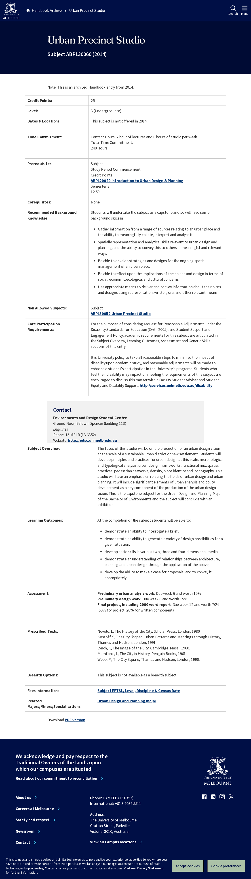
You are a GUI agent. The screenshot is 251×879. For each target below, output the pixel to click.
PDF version (75, 719)
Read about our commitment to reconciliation (56, 778)
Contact (23, 842)
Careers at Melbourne (35, 808)
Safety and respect (33, 819)
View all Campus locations (113, 842)
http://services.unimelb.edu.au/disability (176, 385)
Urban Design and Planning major (126, 700)
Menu (244, 10)
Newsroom (25, 831)
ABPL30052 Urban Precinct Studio (121, 313)
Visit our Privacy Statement (144, 868)
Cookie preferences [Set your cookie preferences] (226, 866)
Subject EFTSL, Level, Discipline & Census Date (138, 690)
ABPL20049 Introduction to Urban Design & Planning (137, 180)
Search (233, 10)
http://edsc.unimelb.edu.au (92, 440)
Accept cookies (188, 866)
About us (23, 797)
